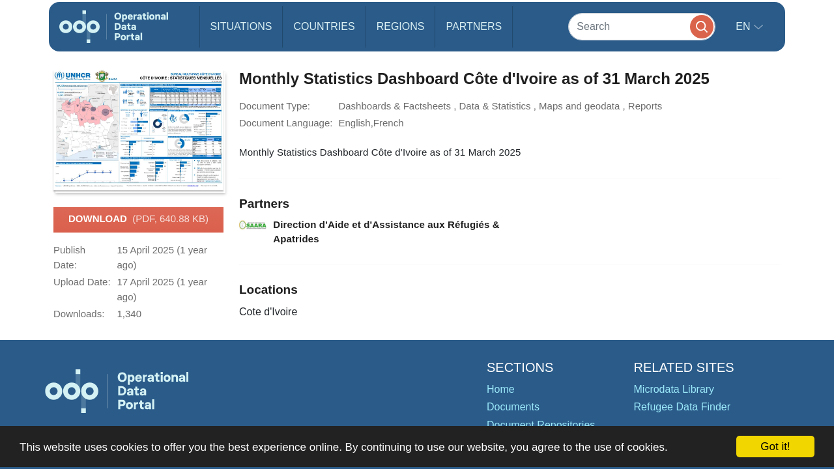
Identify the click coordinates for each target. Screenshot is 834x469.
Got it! (775, 446)
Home (501, 389)
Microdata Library (674, 389)
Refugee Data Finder (682, 406)
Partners (474, 26)
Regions (401, 26)
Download (138, 219)
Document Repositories (541, 425)
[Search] (641, 26)
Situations (241, 26)
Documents (513, 406)
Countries (323, 26)
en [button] (744, 26)
